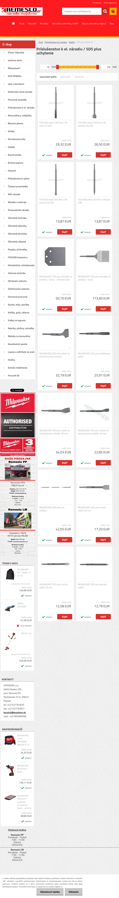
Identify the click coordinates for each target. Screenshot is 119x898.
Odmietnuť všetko (50, 892)
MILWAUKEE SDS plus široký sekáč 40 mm (92, 509)
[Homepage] (13, 23)
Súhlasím (74, 892)
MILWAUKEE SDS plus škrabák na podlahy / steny (94, 278)
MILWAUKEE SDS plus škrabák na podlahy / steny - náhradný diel (55, 278)
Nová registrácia (110, 2)
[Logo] (21, 11)
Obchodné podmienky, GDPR (65, 23)
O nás (21, 23)
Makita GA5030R (21, 605)
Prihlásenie (97, 2)
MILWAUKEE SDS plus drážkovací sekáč (94, 355)
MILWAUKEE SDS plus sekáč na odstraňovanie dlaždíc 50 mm (54, 432)
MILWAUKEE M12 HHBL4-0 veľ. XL (24, 572)
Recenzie (32, 23)
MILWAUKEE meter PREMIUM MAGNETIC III (23, 740)
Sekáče (72, 42)
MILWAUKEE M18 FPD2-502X (23, 768)
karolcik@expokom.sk (15, 712)
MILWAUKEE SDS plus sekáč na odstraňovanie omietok (54, 355)
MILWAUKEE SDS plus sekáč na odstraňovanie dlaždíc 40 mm (93, 432)
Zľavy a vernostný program (94, 23)
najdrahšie (79, 76)
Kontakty (44, 23)
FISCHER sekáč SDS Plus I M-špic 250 (94, 201)
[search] (105, 11)
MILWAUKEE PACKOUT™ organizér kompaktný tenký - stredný (24, 802)
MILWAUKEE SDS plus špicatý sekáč (92, 586)
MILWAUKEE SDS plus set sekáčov (51, 509)
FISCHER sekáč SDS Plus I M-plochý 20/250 (53, 201)
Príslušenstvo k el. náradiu (56, 42)
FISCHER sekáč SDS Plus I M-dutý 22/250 (53, 124)
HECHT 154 (26, 633)
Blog (112, 23)
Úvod (40, 42)
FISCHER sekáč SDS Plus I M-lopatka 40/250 (92, 124)
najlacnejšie (65, 76)
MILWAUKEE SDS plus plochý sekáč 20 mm (53, 586)
